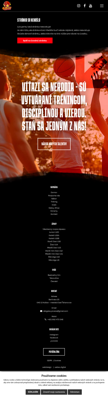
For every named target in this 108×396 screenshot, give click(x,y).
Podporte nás (54, 195)
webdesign (47, 367)
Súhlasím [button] (33, 392)
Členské (54, 281)
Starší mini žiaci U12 (54, 251)
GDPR (49, 360)
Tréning (54, 201)
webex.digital (60, 367)
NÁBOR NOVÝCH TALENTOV (54, 143)
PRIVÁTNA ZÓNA (54, 352)
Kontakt (54, 214)
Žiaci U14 (54, 244)
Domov (54, 192)
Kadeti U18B (54, 238)
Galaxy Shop (54, 208)
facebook (54, 337)
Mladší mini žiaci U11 (54, 254)
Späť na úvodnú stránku (35, 40)
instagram (54, 334)
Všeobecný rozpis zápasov (54, 229)
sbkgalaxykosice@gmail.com (55, 311)
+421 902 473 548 (55, 319)
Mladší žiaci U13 (54, 247)
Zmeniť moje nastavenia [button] (54, 392)
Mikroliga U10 (54, 257)
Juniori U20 (54, 232)
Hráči (54, 205)
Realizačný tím (54, 275)
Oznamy (54, 211)
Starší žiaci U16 (54, 241)
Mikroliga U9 (54, 260)
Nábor (54, 198)
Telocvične (54, 278)
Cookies (57, 360)
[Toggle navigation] (102, 6)
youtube (54, 341)
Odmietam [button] (74, 392)
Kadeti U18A (54, 235)
